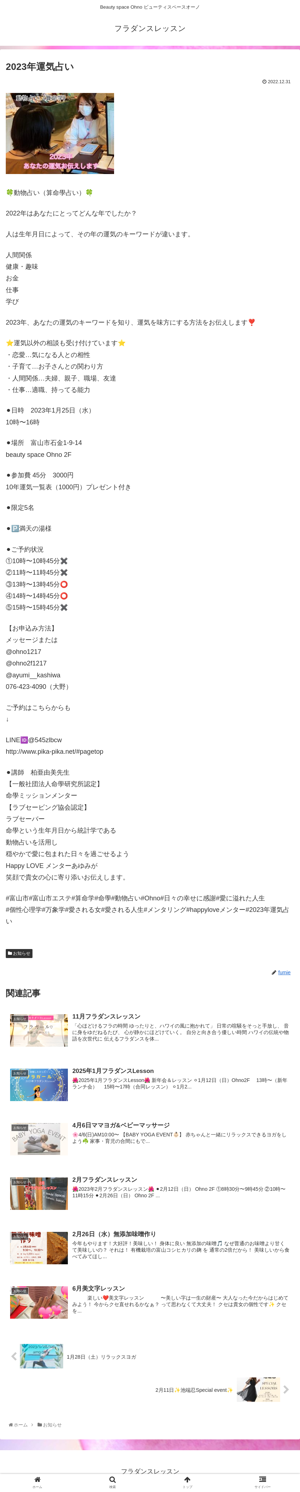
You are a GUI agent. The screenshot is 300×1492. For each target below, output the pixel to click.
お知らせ (19, 954)
